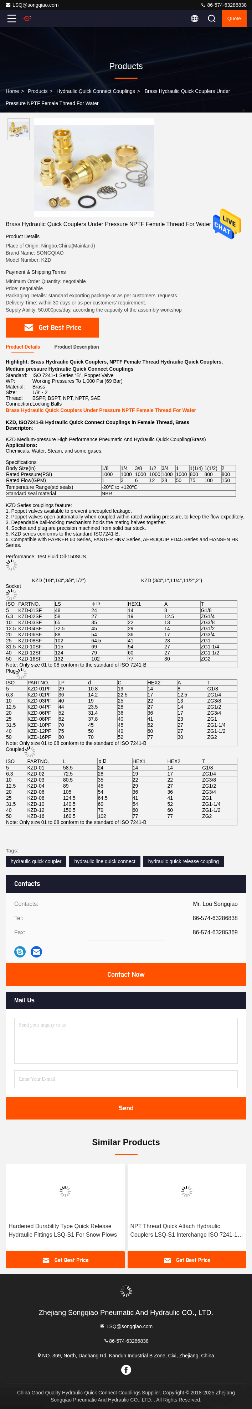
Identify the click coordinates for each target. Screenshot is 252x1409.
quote (234, 18)
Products (37, 91)
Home (12, 91)
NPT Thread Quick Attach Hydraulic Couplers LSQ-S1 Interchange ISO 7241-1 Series (184, 1231)
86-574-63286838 (223, 5)
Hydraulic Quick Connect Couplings (96, 91)
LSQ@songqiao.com (31, 5)
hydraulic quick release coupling (183, 861)
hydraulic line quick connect (104, 861)
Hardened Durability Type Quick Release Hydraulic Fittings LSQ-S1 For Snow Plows (63, 1230)
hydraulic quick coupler (36, 861)
